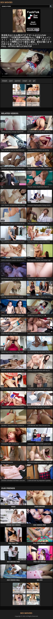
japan (11, 81)
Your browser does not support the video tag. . (26, 63)
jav (30, 81)
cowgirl (25, 81)
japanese (17, 81)
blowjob (4, 81)
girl (34, 81)
